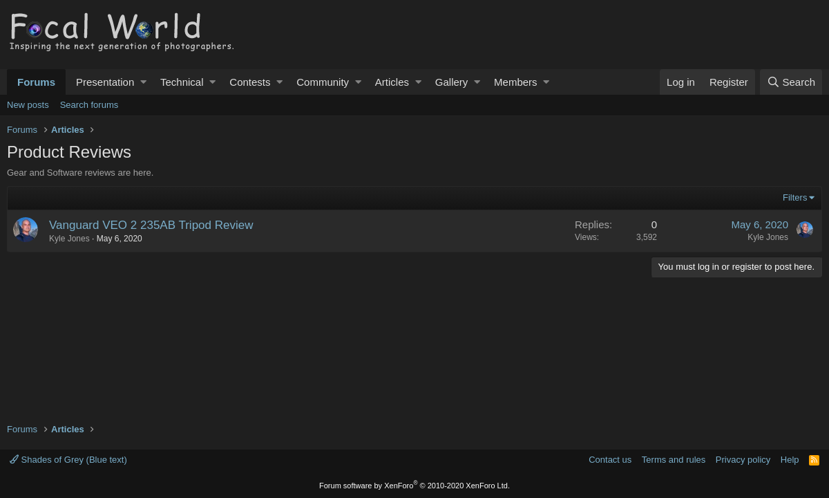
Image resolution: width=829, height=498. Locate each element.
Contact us (610, 459)
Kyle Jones (69, 238)
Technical (182, 82)
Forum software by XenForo (414, 485)
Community (322, 82)
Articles (392, 82)
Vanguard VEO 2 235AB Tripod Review (151, 225)
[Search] (791, 82)
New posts (28, 105)
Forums (36, 82)
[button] (143, 82)
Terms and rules (673, 459)
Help (790, 459)
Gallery (451, 82)
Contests (249, 82)
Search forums (89, 105)
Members (515, 82)
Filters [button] (795, 197)
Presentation (105, 82)
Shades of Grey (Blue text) (68, 459)
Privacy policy (743, 459)
